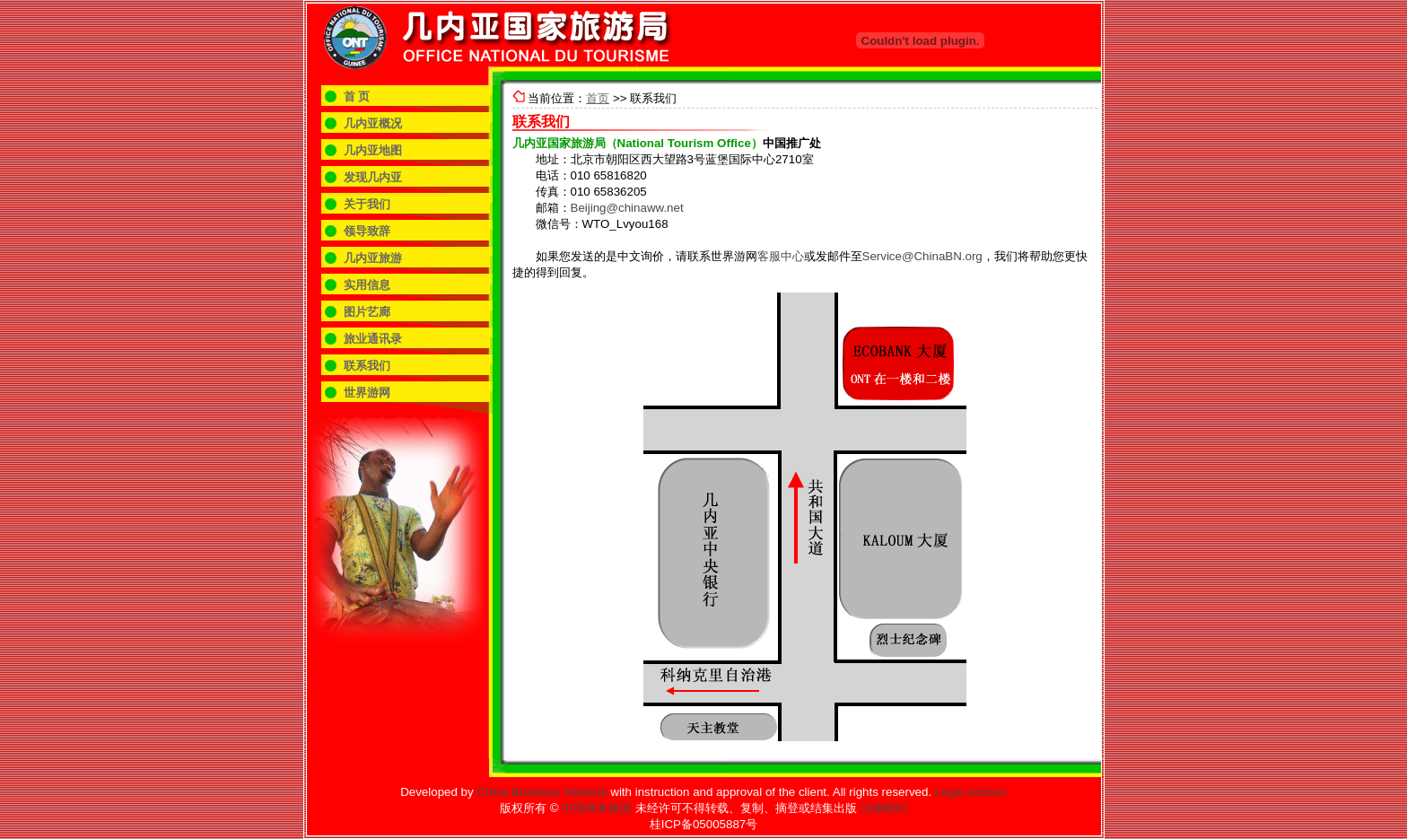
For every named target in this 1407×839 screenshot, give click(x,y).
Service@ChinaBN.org (922, 256)
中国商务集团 (597, 808)
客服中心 (780, 256)
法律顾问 (884, 808)
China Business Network (541, 792)
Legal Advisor (971, 792)
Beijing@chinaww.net (627, 207)
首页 (597, 98)
